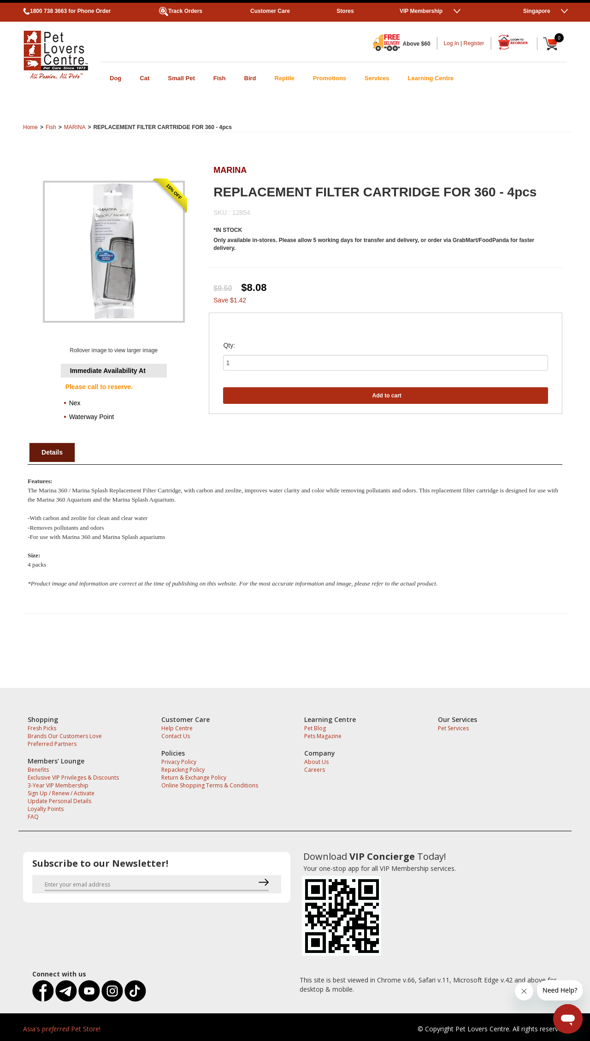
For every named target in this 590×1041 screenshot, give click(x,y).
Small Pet (181, 78)
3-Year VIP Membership (58, 785)
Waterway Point (91, 416)
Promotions (329, 78)
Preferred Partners (52, 744)
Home (30, 127)
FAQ (33, 817)
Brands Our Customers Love (65, 736)
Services (377, 78)
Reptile (285, 78)
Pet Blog (315, 728)
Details (52, 452)
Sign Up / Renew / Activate (61, 793)
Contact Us (175, 736)
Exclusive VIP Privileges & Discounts (73, 777)
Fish (219, 78)
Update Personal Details (59, 801)
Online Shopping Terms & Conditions (209, 785)
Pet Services (453, 728)
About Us (316, 762)
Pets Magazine (323, 736)
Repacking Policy (183, 770)
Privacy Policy (178, 762)
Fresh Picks (42, 728)
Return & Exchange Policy (193, 777)
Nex (75, 403)
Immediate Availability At (108, 370)
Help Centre (177, 728)
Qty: (229, 345)
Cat (144, 78)
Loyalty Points (46, 809)
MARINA (75, 127)
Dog (115, 78)
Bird (250, 78)
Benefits (38, 770)
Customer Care (270, 11)
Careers (314, 770)
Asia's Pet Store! (61, 1028)
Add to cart (386, 395)
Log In (451, 43)
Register (474, 43)
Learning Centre (431, 78)
